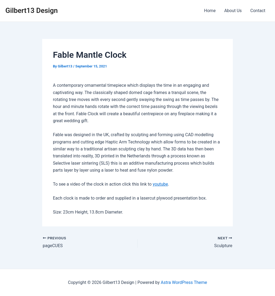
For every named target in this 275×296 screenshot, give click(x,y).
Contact (257, 10)
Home (210, 10)
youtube (160, 184)
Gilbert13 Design (31, 10)
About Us (233, 10)
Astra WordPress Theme (184, 282)
